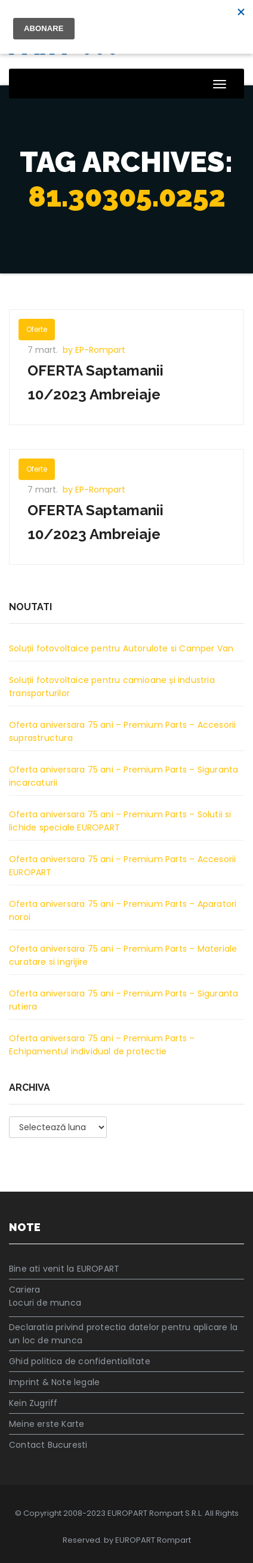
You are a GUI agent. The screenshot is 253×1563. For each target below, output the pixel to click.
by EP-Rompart (94, 350)
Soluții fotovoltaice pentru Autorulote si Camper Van (121, 648)
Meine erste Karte (46, 1424)
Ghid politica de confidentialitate (79, 1361)
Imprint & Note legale (54, 1382)
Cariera (24, 1290)
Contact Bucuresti (48, 1445)
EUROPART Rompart (153, 1540)
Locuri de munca (45, 1303)
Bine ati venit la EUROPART (64, 1269)
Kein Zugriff (33, 1403)
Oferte (36, 329)
